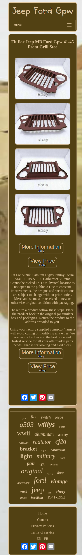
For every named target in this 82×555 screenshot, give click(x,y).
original (32, 471)
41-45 (50, 473)
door (60, 473)
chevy (60, 491)
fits (33, 416)
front (62, 458)
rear (62, 426)
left (49, 492)
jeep (37, 490)
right (43, 450)
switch (46, 417)
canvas (23, 443)
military (46, 456)
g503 (27, 424)
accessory (23, 482)
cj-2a (24, 418)
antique (54, 464)
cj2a (60, 441)
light (26, 456)
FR (46, 539)
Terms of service (42, 532)
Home (42, 513)
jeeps (59, 417)
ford (40, 480)
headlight (37, 497)
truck (23, 492)
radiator (42, 442)
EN (39, 539)
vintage (59, 481)
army (63, 434)
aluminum (44, 434)
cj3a (42, 464)
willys (46, 424)
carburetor (58, 450)
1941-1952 (56, 497)
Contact (42, 519)
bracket (28, 449)
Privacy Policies (42, 526)
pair (31, 463)
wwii (23, 433)
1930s (23, 497)
